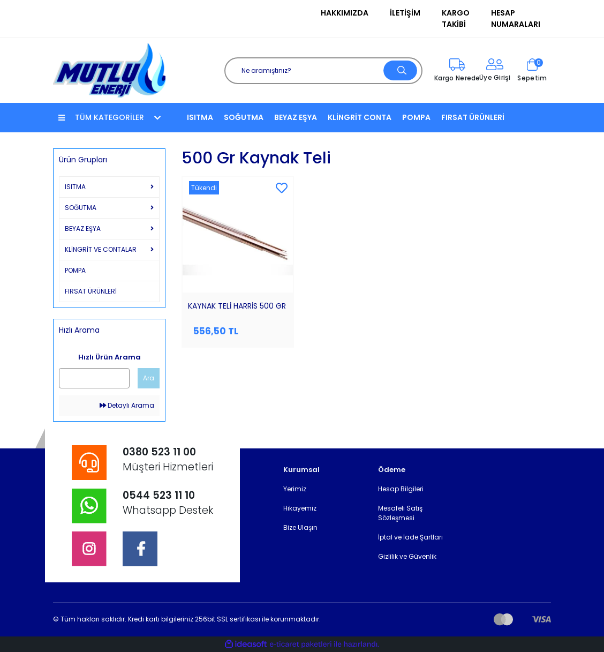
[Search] (323, 70)
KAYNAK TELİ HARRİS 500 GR (237, 306)
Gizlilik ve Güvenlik (407, 556)
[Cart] (532, 70)
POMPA (416, 117)
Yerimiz (294, 488)
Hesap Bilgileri (401, 488)
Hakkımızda (344, 13)
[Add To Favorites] (282, 188)
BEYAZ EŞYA (295, 117)
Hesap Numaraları (515, 18)
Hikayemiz (299, 508)
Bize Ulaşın (300, 527)
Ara (148, 378)
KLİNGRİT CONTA (359, 117)
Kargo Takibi (456, 18)
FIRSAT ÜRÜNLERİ (472, 117)
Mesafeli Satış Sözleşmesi (400, 513)
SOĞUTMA (243, 117)
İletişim (405, 13)
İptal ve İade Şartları (410, 537)
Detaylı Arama (127, 405)
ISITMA (200, 117)
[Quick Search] (94, 378)
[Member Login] (494, 70)
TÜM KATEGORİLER (109, 117)
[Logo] (109, 69)
